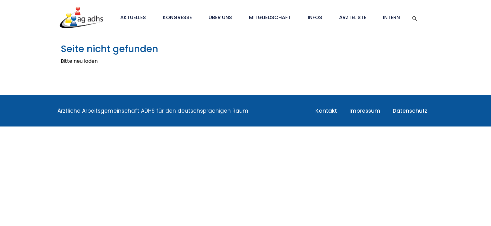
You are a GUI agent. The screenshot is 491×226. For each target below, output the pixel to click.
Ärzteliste (352, 17)
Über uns (220, 17)
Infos (315, 17)
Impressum (364, 111)
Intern (391, 17)
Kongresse (177, 17)
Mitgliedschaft (270, 17)
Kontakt (326, 111)
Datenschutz (410, 111)
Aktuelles (133, 17)
